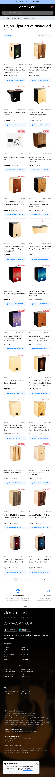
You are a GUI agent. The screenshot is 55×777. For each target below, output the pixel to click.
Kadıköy (24, 724)
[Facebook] (5, 623)
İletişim (23, 674)
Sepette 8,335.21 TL (40, 304)
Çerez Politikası (8, 694)
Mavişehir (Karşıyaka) (11, 741)
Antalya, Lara (39, 748)
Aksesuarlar (24, 659)
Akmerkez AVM (26, 713)
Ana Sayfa (6, 18)
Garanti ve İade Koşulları (11, 671)
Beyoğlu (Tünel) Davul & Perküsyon (39, 718)
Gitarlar (6, 649)
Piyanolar (6, 647)
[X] (9, 623)
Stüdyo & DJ (24, 654)
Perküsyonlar (27, 18)
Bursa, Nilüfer (9, 750)
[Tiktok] (24, 623)
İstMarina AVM (16, 724)
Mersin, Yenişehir (42, 750)
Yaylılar (6, 652)
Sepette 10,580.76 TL (15, 438)
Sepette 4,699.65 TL (40, 259)
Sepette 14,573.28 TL (40, 80)
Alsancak (16, 739)
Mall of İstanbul (39, 724)
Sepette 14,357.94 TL (15, 125)
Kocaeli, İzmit (32, 750)
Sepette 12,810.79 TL (40, 214)
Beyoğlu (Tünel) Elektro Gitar (15, 720)
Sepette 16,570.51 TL (15, 483)
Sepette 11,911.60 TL (15, 259)
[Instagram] (20, 623)
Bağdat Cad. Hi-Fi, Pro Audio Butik (15, 716)
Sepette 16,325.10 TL (40, 572)
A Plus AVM (8, 713)
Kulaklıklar (7, 659)
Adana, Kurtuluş (29, 748)
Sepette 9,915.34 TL (40, 348)
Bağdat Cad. (30, 716)
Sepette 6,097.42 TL (15, 214)
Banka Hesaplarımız (27, 671)
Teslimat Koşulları (9, 674)
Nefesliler (24, 652)
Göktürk (8, 724)
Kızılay (30, 731)
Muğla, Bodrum (9, 752)
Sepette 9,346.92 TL (15, 304)
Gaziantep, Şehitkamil (20, 750)
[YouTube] (13, 623)
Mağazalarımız (8, 679)
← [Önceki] (3, 2)
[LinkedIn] (16, 623)
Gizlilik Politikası (25, 691)
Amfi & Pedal (25, 649)
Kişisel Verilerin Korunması (11, 691)
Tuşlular (23, 647)
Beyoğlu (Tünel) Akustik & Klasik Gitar (16, 718)
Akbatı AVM (16, 713)
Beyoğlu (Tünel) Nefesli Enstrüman (35, 720)
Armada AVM (9, 731)
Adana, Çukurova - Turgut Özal (14, 748)
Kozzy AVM (31, 724)
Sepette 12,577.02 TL (40, 438)
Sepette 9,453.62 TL (40, 393)
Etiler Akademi (45, 722)
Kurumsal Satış (25, 676)
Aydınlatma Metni (26, 694)
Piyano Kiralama (8, 676)
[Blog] (31, 623)
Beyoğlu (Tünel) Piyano (12, 722)
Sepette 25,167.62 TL (15, 170)
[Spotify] (27, 623)
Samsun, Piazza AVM (21, 752)
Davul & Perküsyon (16, 18)
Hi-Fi (22, 657)
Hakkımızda (7, 669)
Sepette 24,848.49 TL (15, 80)
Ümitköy (35, 731)
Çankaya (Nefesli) (25, 739)
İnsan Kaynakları (25, 669)
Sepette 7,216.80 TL (40, 125)
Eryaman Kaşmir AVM (21, 731)
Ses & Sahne (7, 657)
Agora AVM (8, 739)
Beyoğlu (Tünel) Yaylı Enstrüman (30, 722)
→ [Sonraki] (52, 2)
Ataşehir (34, 713)
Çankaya (34, 739)
